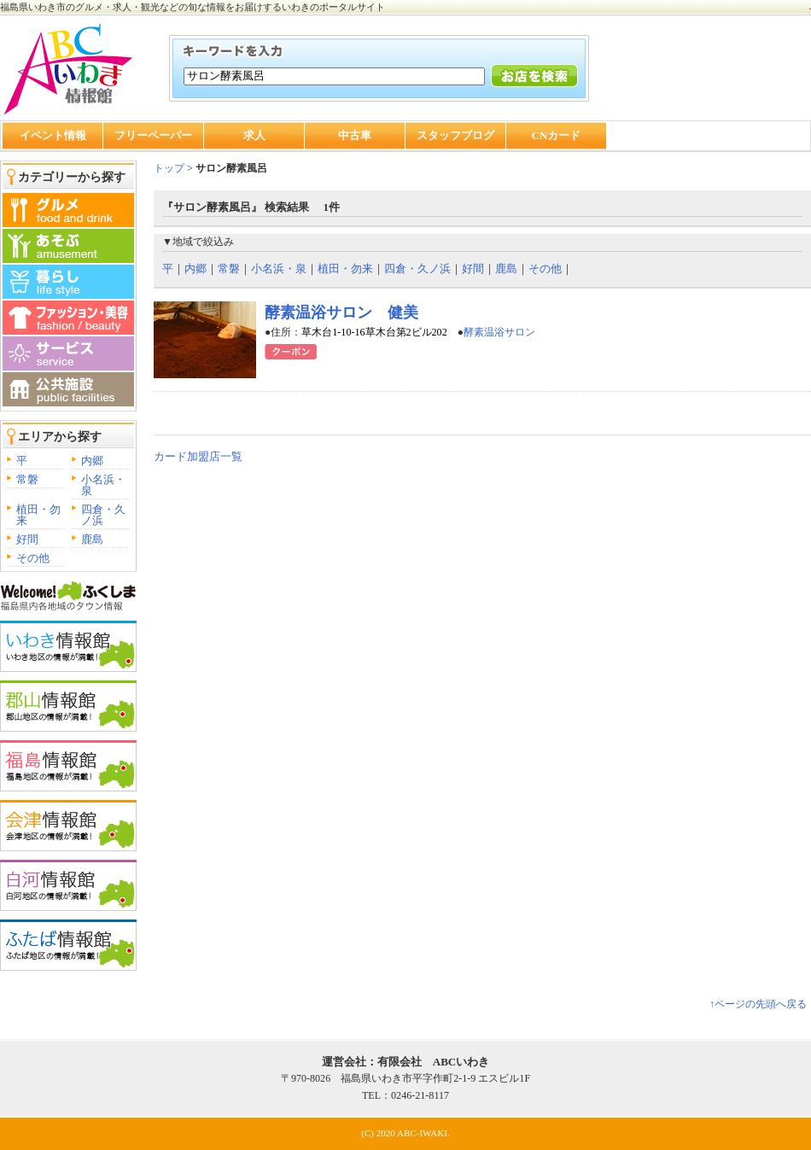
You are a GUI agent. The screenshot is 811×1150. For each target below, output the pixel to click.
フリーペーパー (153, 135)
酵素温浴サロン (499, 332)
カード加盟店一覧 (198, 456)
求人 (254, 135)
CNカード (556, 135)
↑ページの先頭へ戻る (758, 1004)
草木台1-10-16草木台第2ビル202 (373, 332)
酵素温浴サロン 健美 (341, 312)
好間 (27, 539)
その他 (33, 558)
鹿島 (92, 539)
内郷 (92, 460)
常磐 (27, 479)
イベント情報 (53, 135)
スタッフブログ (455, 135)
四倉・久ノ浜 (103, 515)
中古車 (354, 135)
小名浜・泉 (103, 485)
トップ (169, 168)
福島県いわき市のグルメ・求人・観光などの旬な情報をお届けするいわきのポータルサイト (192, 7)
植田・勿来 (38, 515)
